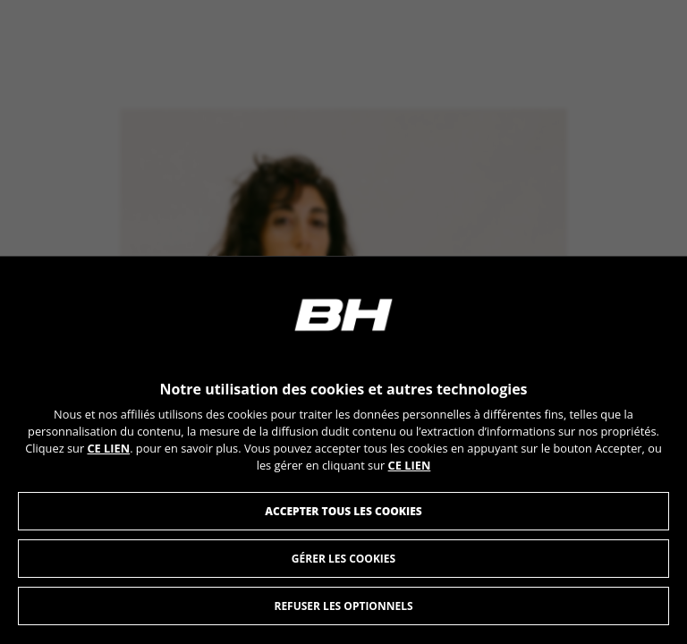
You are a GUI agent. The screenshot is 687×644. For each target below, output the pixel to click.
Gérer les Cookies (343, 559)
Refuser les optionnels (343, 606)
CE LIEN (108, 449)
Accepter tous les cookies (343, 512)
